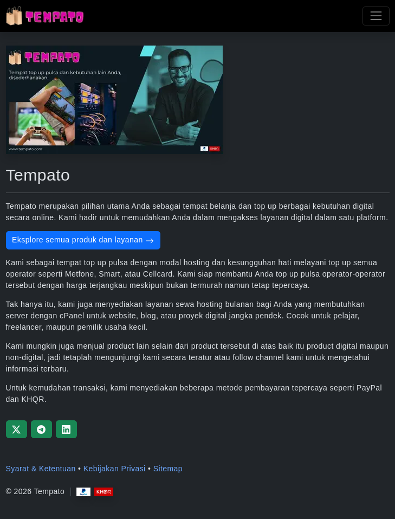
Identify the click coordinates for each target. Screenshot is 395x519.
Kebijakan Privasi (114, 468)
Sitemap (168, 468)
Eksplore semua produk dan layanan (83, 240)
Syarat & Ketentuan (41, 468)
